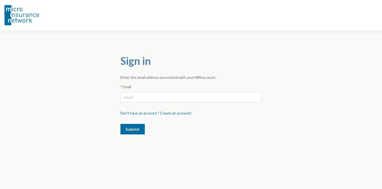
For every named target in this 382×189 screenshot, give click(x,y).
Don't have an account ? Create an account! (156, 113)
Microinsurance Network (30, 15)
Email (127, 87)
